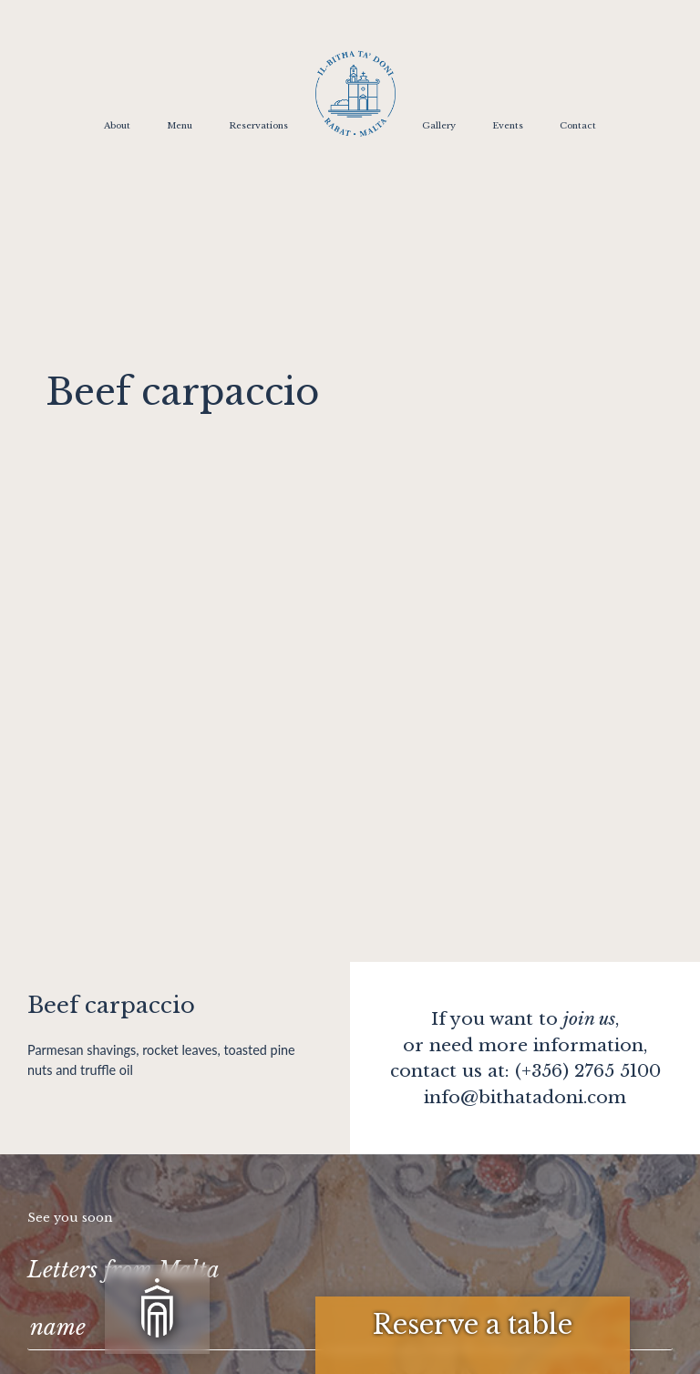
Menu (179, 125)
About (117, 125)
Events (507, 125)
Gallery (439, 125)
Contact (578, 125)
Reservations (258, 125)
